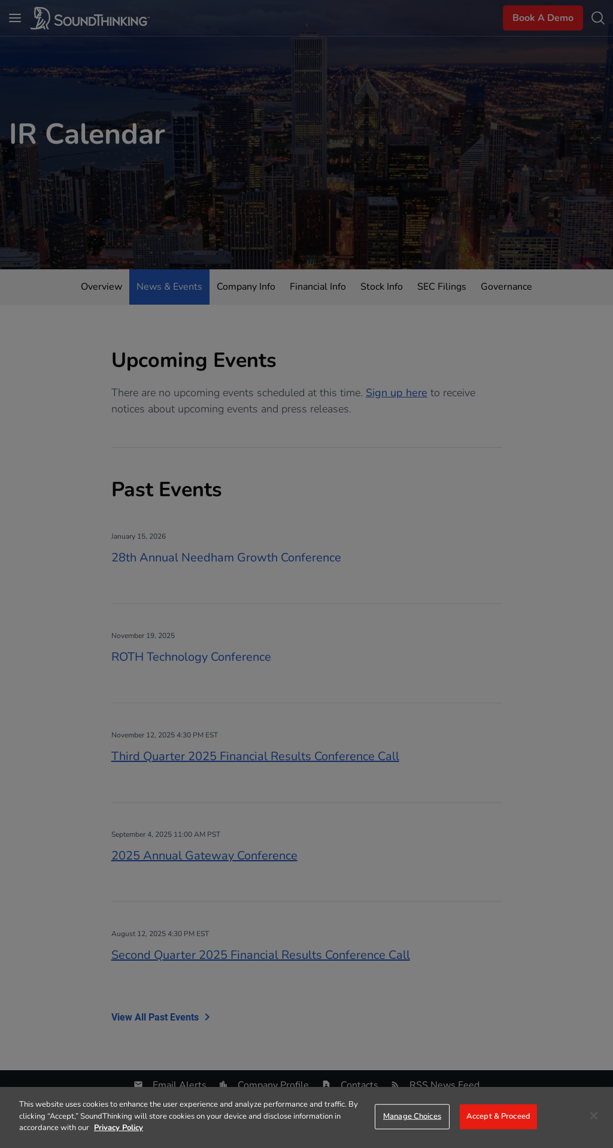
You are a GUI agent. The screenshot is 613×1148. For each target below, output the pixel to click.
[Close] (594, 1116)
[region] (306, 1117)
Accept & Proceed (498, 1116)
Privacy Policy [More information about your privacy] (118, 1127)
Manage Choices (412, 1116)
